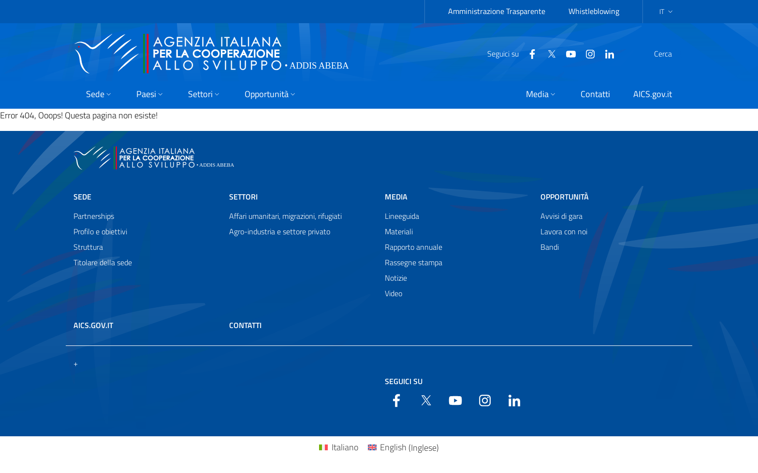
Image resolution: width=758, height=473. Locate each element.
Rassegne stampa (413, 262)
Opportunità (564, 196)
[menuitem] (338, 447)
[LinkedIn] (586, 53)
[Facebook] (509, 53)
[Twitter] (528, 53)
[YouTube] (547, 53)
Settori (243, 196)
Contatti (245, 325)
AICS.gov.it (93, 325)
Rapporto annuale (413, 247)
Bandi (549, 247)
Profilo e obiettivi (100, 231)
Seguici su (404, 381)
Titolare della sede (102, 262)
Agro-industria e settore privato (279, 231)
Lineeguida (402, 216)
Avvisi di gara (561, 216)
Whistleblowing (593, 11)
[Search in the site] (672, 53)
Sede (82, 196)
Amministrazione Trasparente (496, 11)
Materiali (399, 231)
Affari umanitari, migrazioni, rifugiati (285, 216)
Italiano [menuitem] (345, 447)
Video (393, 293)
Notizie (396, 278)
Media (396, 196)
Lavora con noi (563, 231)
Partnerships (93, 216)
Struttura (88, 247)
